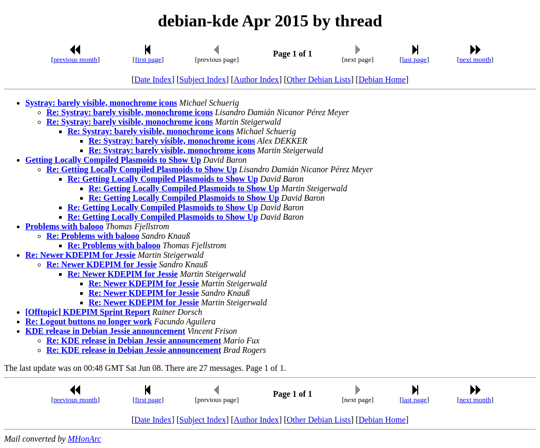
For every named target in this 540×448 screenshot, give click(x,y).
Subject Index (202, 79)
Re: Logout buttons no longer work (88, 321)
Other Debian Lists (319, 79)
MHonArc (84, 438)
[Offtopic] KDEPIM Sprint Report (87, 311)
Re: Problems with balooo (92, 235)
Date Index (153, 79)
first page (148, 59)
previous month (75, 59)
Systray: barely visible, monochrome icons (101, 102)
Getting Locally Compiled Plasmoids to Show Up (113, 159)
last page (414, 59)
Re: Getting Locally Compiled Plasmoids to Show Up (141, 169)
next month (475, 59)
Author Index (256, 79)
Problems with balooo (64, 226)
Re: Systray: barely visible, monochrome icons (129, 112)
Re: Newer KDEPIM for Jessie (80, 254)
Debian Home (382, 79)
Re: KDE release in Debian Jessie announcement (133, 340)
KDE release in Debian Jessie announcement (105, 330)
